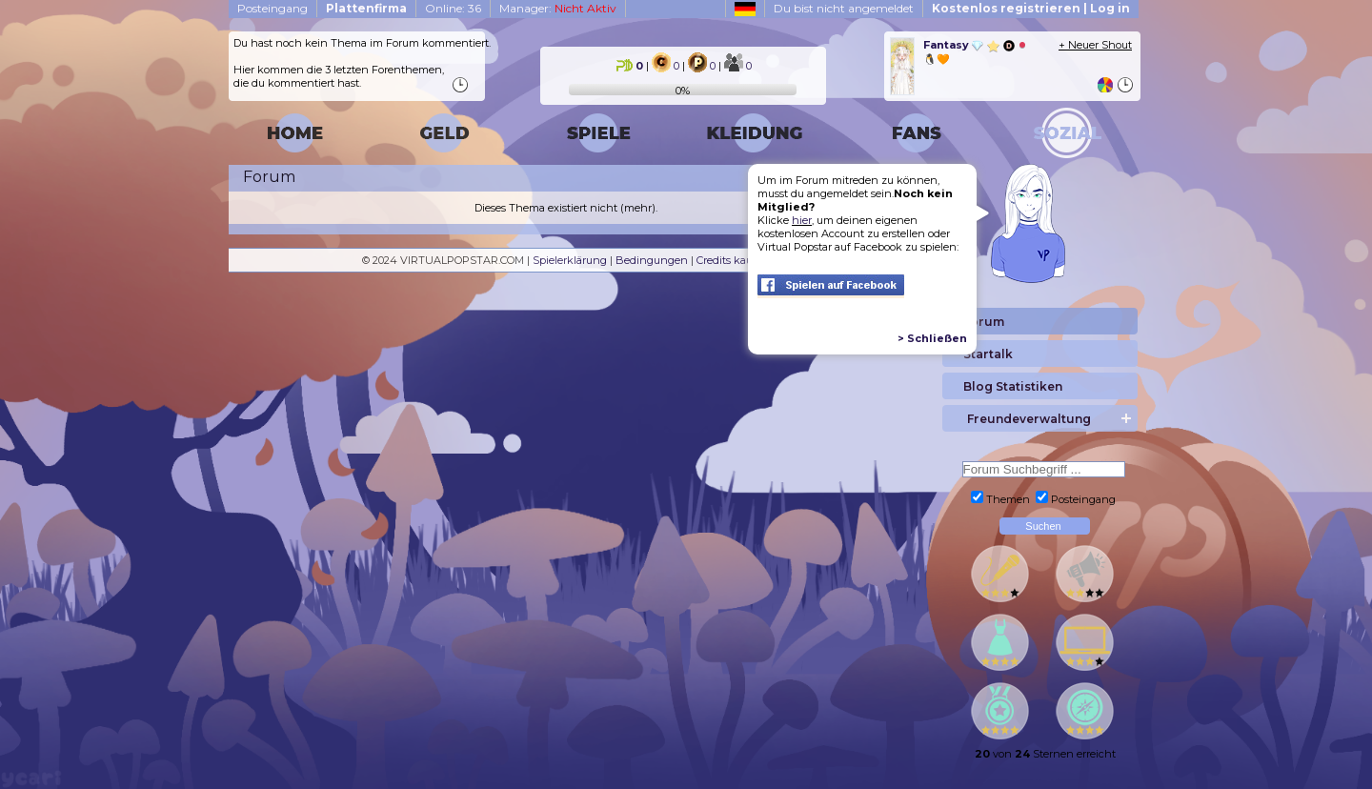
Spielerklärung (570, 260)
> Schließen (932, 338)
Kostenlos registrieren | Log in (1031, 8)
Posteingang (272, 8)
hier (802, 220)
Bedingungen (651, 260)
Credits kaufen (733, 260)
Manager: (557, 8)
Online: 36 (453, 8)
